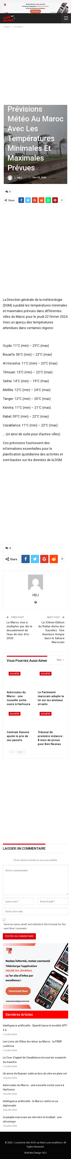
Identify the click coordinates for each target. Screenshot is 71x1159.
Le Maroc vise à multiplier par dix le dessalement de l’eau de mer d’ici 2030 (19, 630)
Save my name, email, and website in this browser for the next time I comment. (35, 926)
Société (14, 674)
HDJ (44, 1152)
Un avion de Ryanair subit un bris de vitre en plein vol (35, 1073)
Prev (11, 752)
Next (21, 752)
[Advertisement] (35, 66)
